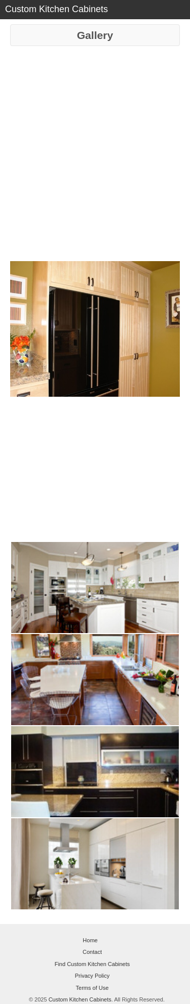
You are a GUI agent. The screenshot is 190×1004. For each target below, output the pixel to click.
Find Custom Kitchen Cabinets (92, 964)
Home (90, 940)
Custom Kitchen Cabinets (80, 999)
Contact (92, 952)
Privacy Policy (92, 976)
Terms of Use (92, 988)
